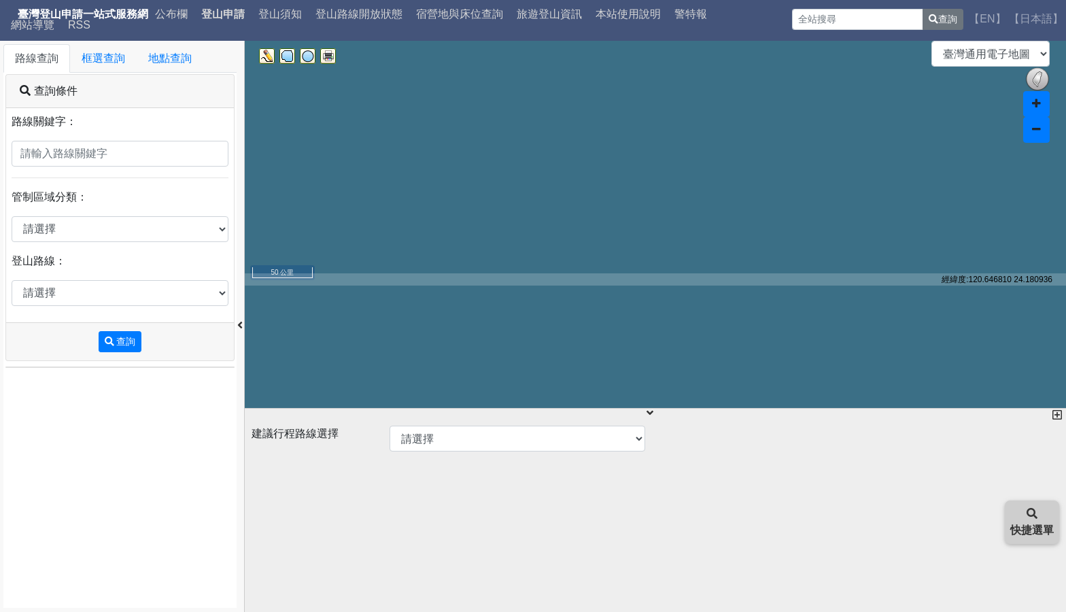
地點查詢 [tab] (170, 58)
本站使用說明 (628, 14)
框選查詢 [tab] (103, 58)
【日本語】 (1036, 18)
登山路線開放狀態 (358, 14)
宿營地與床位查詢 (459, 14)
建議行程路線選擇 (295, 433)
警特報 (690, 14)
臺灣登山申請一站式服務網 (83, 14)
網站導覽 (32, 25)
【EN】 (987, 18)
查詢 (943, 19)
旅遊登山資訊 (549, 14)
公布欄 (171, 14)
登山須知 (280, 14)
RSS (79, 25)
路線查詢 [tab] (36, 58)
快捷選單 (1032, 522)
